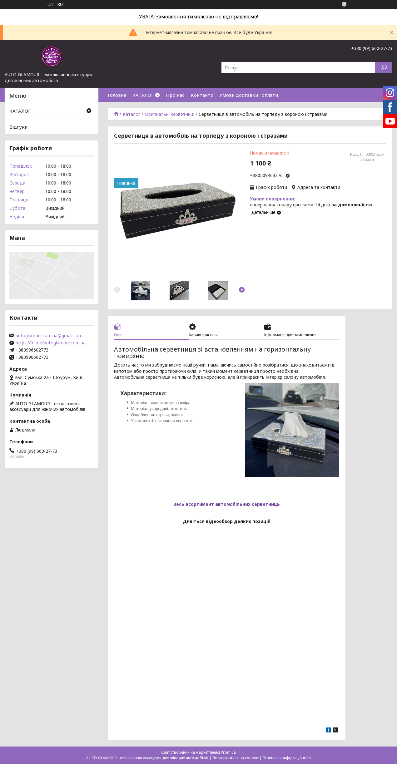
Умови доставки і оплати (249, 95)
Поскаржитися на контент (235, 758)
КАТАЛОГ (143, 95)
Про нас (175, 95)
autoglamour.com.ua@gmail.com (49, 335)
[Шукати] (383, 67)
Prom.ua (228, 752)
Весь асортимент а (195, 504)
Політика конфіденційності (287, 758)
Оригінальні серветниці (169, 114)
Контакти (202, 95)
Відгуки (18, 127)
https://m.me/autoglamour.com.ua (51, 343)
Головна (117, 95)
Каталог (131, 114)
